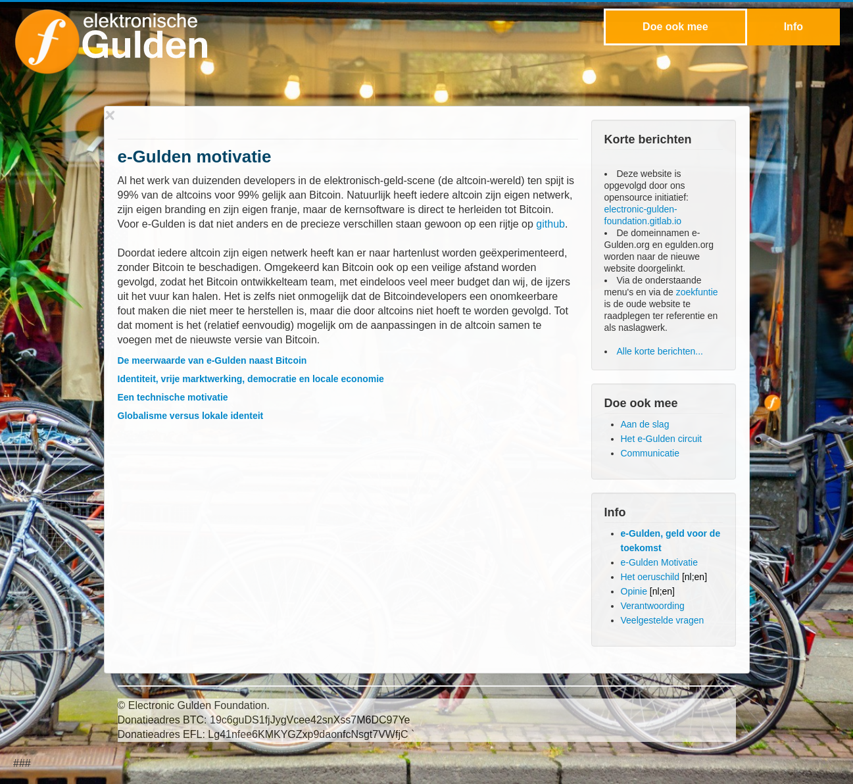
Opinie (648, 591)
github (550, 224)
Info (793, 26)
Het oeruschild (664, 577)
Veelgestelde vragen (662, 620)
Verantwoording (653, 605)
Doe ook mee (675, 26)
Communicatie (650, 453)
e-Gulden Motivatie (659, 562)
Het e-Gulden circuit (661, 438)
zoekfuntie (697, 292)
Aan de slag (645, 424)
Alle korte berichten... (660, 351)
